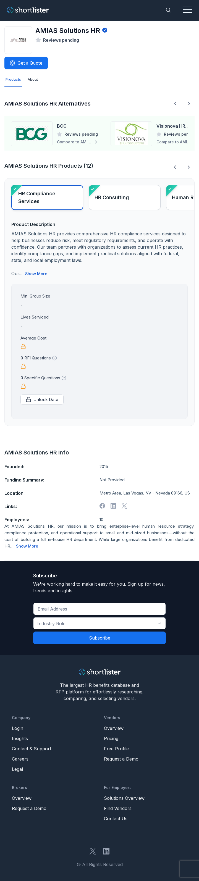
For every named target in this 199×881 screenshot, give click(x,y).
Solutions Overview (124, 798)
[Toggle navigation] (187, 10)
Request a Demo (121, 759)
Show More (36, 273)
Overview (114, 728)
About (33, 79)
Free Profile (116, 748)
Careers (20, 759)
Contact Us (115, 818)
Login (17, 728)
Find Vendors (118, 808)
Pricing (111, 738)
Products (13, 79)
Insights (20, 738)
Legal (17, 769)
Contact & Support (31, 748)
